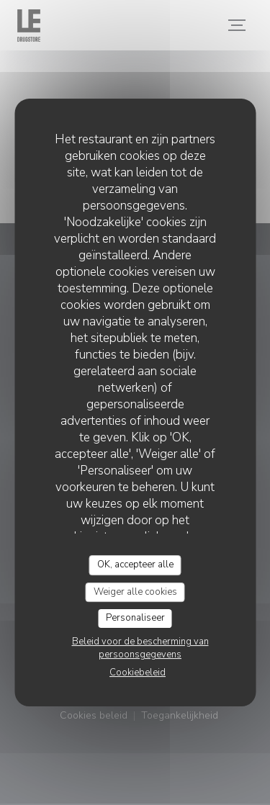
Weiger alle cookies (135, 591)
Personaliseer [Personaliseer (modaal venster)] (135, 617)
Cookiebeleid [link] (137, 672)
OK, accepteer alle (135, 564)
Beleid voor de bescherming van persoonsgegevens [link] (140, 648)
